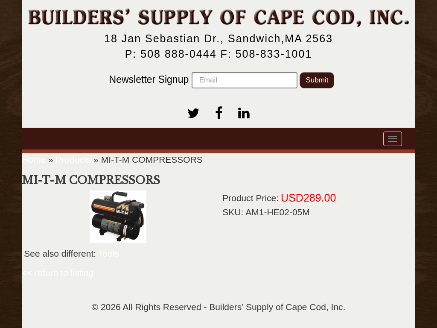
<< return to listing (57, 273)
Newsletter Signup (203, 80)
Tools (108, 253)
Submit (317, 80)
